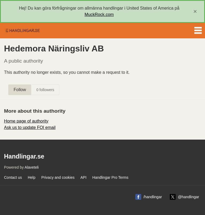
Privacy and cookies (58, 177)
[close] (195, 11)
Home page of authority (26, 121)
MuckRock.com (99, 14)
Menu (198, 29)
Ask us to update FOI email (30, 127)
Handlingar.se (22, 31)
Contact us (13, 177)
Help (32, 177)
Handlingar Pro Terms (110, 177)
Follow (20, 89)
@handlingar (188, 197)
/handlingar (152, 197)
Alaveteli (32, 167)
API (83, 177)
